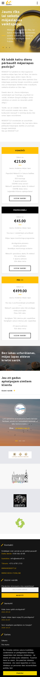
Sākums (4, 640)
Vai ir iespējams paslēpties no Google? (16, 625)
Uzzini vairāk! (20, 198)
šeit (11, 668)
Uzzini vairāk (11, 580)
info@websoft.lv (18, 558)
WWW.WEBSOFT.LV (8, 568)
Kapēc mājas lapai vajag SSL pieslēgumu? (17, 617)
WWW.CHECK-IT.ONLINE (11, 573)
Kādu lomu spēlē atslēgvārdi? (13, 609)
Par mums (5, 644)
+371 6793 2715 (16, 563)
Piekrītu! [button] (20, 673)
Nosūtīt (20, 595)
